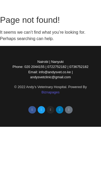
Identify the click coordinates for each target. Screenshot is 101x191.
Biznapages (51, 92)
